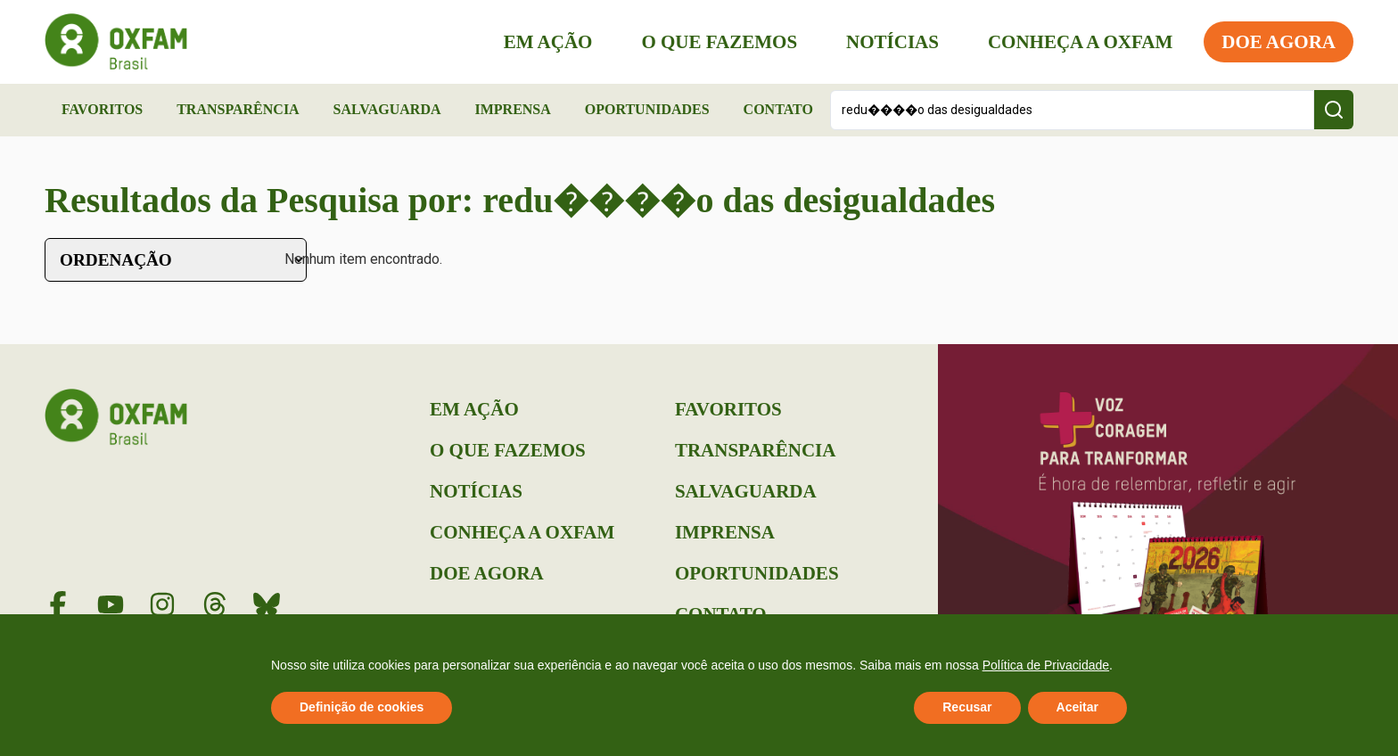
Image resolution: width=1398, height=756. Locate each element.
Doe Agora (1278, 42)
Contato (778, 109)
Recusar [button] (966, 707)
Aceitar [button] (1077, 707)
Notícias (892, 42)
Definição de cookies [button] (362, 707)
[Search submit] (1333, 109)
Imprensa (512, 109)
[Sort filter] (176, 260)
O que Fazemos (719, 42)
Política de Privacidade (1046, 665)
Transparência (238, 109)
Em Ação (548, 42)
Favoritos (102, 109)
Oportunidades (647, 109)
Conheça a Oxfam (1080, 42)
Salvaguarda (387, 109)
